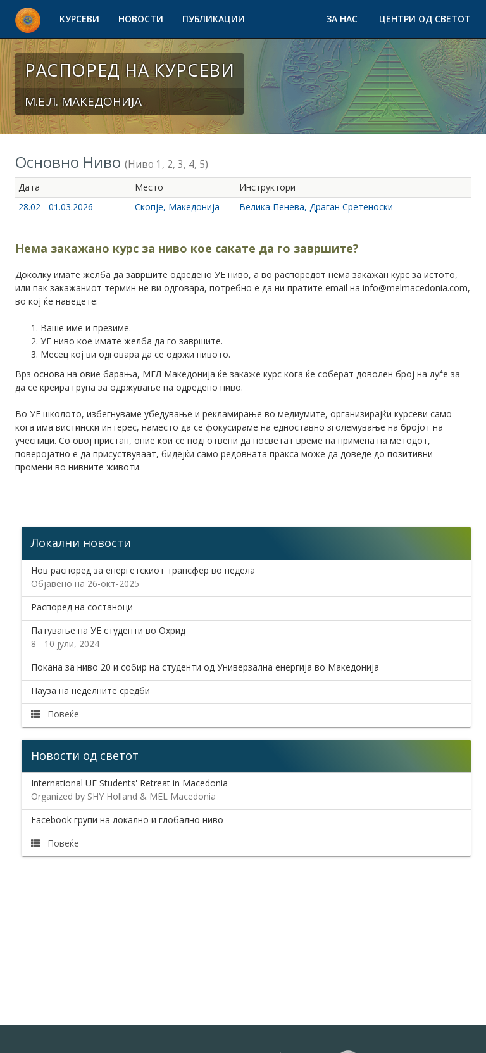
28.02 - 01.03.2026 (55, 207)
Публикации (213, 19)
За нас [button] (343, 19)
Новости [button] (140, 19)
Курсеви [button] (79, 19)
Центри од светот (425, 19)
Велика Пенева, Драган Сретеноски (316, 207)
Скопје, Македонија (177, 207)
